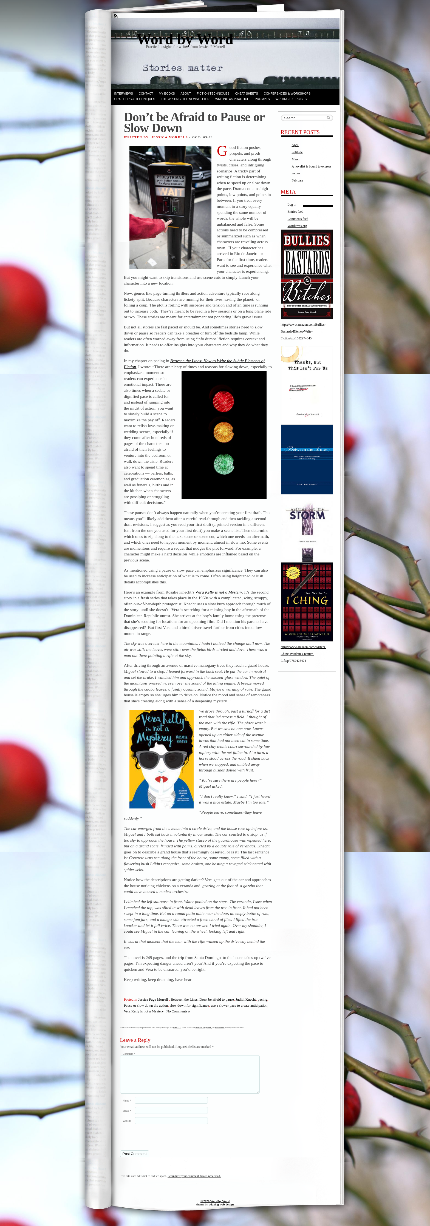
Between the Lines (184, 999)
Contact (146, 93)
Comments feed (298, 219)
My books (167, 93)
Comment (129, 1053)
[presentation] (157, 1143)
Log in (292, 204)
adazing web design (221, 1211)
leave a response (203, 1027)
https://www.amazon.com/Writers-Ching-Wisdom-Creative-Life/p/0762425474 (303, 654)
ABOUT (186, 93)
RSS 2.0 (177, 1027)
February (298, 180)
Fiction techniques (213, 93)
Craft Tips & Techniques (134, 99)
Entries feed (296, 212)
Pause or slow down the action (146, 1005)
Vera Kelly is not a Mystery (144, 1011)
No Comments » (178, 1011)
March (296, 159)
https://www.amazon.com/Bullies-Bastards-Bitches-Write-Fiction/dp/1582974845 (303, 331)
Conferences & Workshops (287, 93)
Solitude (297, 152)
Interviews (123, 93)
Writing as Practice (232, 99)
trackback (219, 1027)
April (295, 145)
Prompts (262, 99)
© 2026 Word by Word (215, 1207)
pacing (262, 999)
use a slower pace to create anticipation (239, 1005)
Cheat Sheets (246, 93)
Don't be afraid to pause (216, 999)
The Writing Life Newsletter (185, 99)
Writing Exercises (291, 99)
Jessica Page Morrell (153, 999)
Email (127, 1117)
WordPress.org (297, 226)
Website (127, 1127)
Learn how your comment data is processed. (194, 1182)
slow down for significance (189, 1005)
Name (127, 1107)
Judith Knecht (246, 999)
